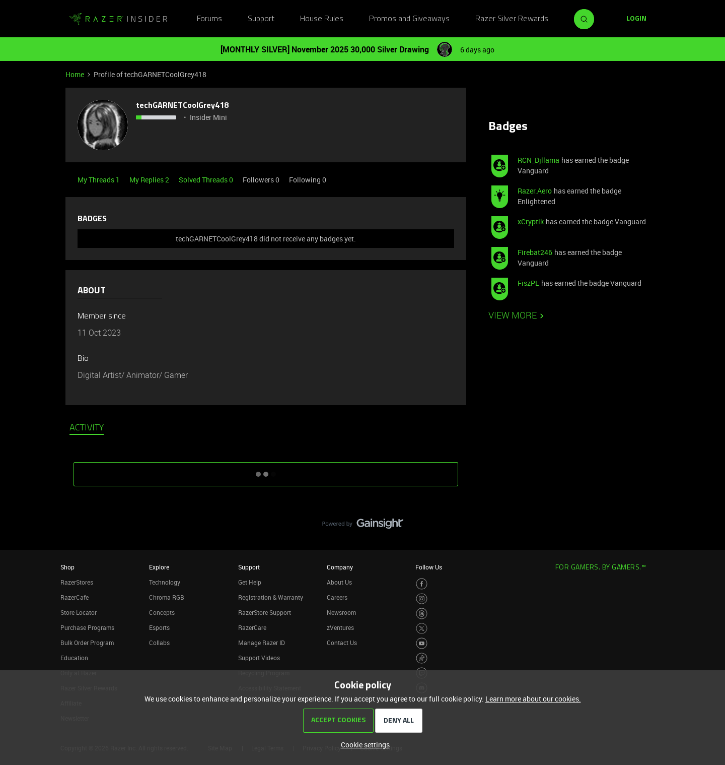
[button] (636, 19)
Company (340, 567)
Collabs (159, 643)
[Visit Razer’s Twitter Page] (421, 628)
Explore (159, 567)
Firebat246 (535, 252)
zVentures (340, 627)
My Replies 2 (150, 179)
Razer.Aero (535, 191)
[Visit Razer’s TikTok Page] (421, 658)
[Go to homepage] (118, 19)
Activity (86, 428)
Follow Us (428, 567)
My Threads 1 (99, 179)
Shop (67, 567)
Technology (164, 582)
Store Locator (78, 612)
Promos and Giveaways (409, 19)
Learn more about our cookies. (533, 699)
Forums (209, 19)
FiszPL (528, 283)
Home (74, 74)
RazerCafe (74, 597)
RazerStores (76, 582)
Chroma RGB (166, 597)
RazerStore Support (264, 612)
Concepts (162, 612)
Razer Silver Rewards (511, 19)
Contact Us (342, 643)
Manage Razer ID (261, 643)
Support (261, 19)
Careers (337, 597)
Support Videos (259, 658)
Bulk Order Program (87, 643)
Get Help (249, 582)
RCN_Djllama (538, 160)
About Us (339, 582)
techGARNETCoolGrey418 (182, 106)
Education (74, 658)
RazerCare (252, 627)
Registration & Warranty (270, 597)
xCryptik (531, 221)
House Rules (321, 19)
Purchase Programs (87, 627)
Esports (159, 627)
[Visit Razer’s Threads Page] (421, 613)
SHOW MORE (265, 470)
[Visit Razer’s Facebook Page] (421, 584)
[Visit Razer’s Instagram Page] (421, 599)
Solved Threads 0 (207, 179)
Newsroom (341, 612)
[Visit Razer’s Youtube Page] (421, 643)
